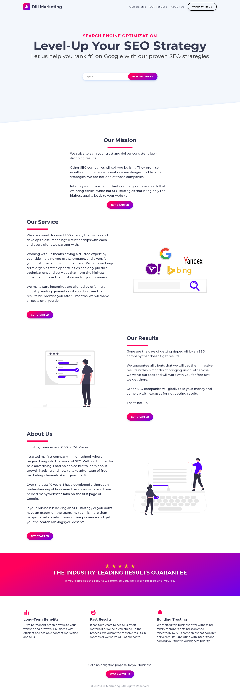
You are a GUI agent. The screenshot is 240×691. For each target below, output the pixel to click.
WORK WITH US (202, 6)
